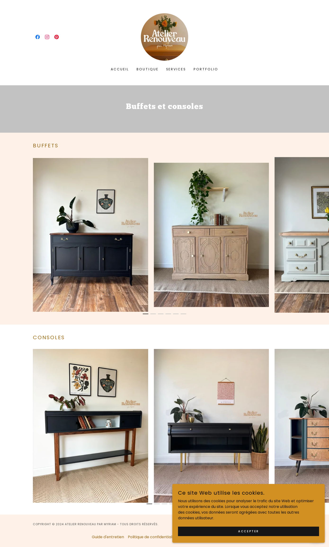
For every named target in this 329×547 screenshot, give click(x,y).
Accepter (276, 530)
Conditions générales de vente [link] (209, 537)
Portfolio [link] (206, 69)
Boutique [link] (148, 69)
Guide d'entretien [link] (108, 537)
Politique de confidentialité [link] (152, 537)
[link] (37, 37)
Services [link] (176, 69)
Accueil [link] (120, 69)
